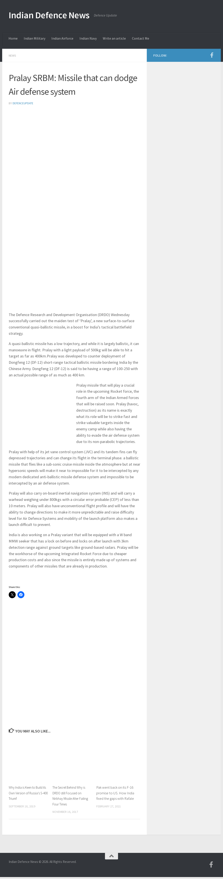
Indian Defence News (49, 15)
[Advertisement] (74, 141)
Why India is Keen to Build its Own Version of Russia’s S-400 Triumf (28, 792)
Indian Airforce (62, 38)
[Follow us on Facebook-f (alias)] (211, 55)
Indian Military (34, 38)
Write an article (114, 38)
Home (13, 38)
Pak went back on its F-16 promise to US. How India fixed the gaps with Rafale (115, 792)
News (13, 55)
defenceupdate (23, 103)
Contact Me (140, 38)
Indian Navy (88, 38)
